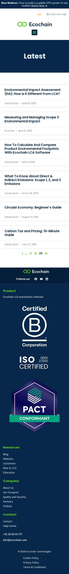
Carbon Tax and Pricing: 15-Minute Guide (32, 233)
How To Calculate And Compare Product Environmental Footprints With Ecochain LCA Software (32, 149)
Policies (7, 506)
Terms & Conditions (34, 567)
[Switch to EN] (39, 14)
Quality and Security (14, 497)
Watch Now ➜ (39, 5)
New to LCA (10, 468)
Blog (5, 454)
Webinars (8, 459)
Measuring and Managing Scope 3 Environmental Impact (32, 119)
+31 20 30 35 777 (12, 534)
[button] (34, 32)
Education (9, 472)
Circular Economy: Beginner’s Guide (33, 207)
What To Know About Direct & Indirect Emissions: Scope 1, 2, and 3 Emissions (33, 180)
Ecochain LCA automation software (23, 297)
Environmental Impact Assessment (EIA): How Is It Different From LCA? (33, 92)
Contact (7, 521)
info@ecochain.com (15, 540)
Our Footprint (11, 492)
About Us (8, 487)
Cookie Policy (31, 558)
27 (30, 253)
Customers (9, 463)
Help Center (10, 526)
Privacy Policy (31, 562)
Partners (8, 501)
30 (46, 253)
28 (35, 253)
